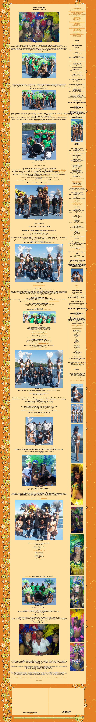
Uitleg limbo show (77, 201)
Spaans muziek (53, 677)
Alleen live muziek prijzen (39, 285)
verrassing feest (77, 19)
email (77, 287)
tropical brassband (77, 35)
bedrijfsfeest (77, 24)
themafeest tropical (76, 33)
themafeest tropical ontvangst (77, 34)
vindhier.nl (65, 677)
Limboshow (39, 677)
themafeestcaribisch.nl (39, 413)
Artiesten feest (25, 677)
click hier (53, 242)
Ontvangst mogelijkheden (59, 170)
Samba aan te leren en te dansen (78, 11)
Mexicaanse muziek (32, 677)
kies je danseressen (77, 182)
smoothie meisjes (77, 13)
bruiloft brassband (77, 30)
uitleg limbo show (45, 175)
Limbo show (77, 200)
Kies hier (61, 172)
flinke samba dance (76, 25)
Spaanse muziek (45, 677)
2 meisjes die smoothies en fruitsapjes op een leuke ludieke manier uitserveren (77, 16)
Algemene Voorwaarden (78, 363)
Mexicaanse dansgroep (43, 343)
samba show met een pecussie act (77, 26)
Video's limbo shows (76, 204)
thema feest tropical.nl (39, 120)
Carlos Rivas (28, 576)
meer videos (39, 680)
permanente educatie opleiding (77, 380)
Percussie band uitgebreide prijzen (77, 326)
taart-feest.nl (77, 249)
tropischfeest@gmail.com (39, 550)
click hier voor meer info (53, 301)
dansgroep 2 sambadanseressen (77, 9)
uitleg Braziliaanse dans (77, 181)
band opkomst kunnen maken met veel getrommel (77, 28)
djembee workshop (77, 18)
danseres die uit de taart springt (77, 178)
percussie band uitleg (77, 328)
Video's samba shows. (77, 186)
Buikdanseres (18, 677)
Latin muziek (58, 677)
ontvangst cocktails (47, 309)
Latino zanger (44, 498)
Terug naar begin (77, 8)
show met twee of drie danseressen (77, 22)
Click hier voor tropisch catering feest (39, 333)
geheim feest (77, 20)
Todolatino (13, 677)
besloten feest (77, 23)
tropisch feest (30, 713)
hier (57, 117)
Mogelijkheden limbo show (77, 203)
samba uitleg (62, 171)
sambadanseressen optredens (75, 11)
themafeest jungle (77, 31)
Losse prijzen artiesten (39, 415)
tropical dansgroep (77, 36)
